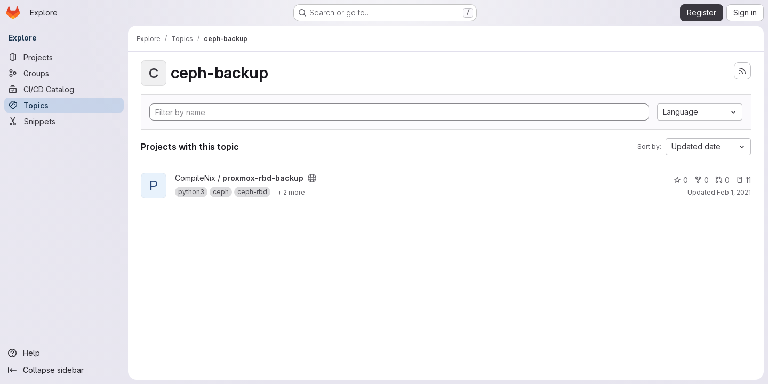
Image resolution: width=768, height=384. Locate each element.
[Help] (64, 353)
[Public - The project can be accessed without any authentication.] (312, 178)
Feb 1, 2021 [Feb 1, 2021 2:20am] (734, 192)
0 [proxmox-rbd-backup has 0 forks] (701, 180)
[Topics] (64, 105)
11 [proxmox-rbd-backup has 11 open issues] (743, 180)
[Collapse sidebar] (64, 370)
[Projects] (64, 57)
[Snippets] (64, 121)
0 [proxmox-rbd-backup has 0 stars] (681, 180)
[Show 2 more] (291, 192)
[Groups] (64, 73)
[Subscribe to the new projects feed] (742, 70)
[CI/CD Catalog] (64, 89)
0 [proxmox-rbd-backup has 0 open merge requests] (722, 180)
